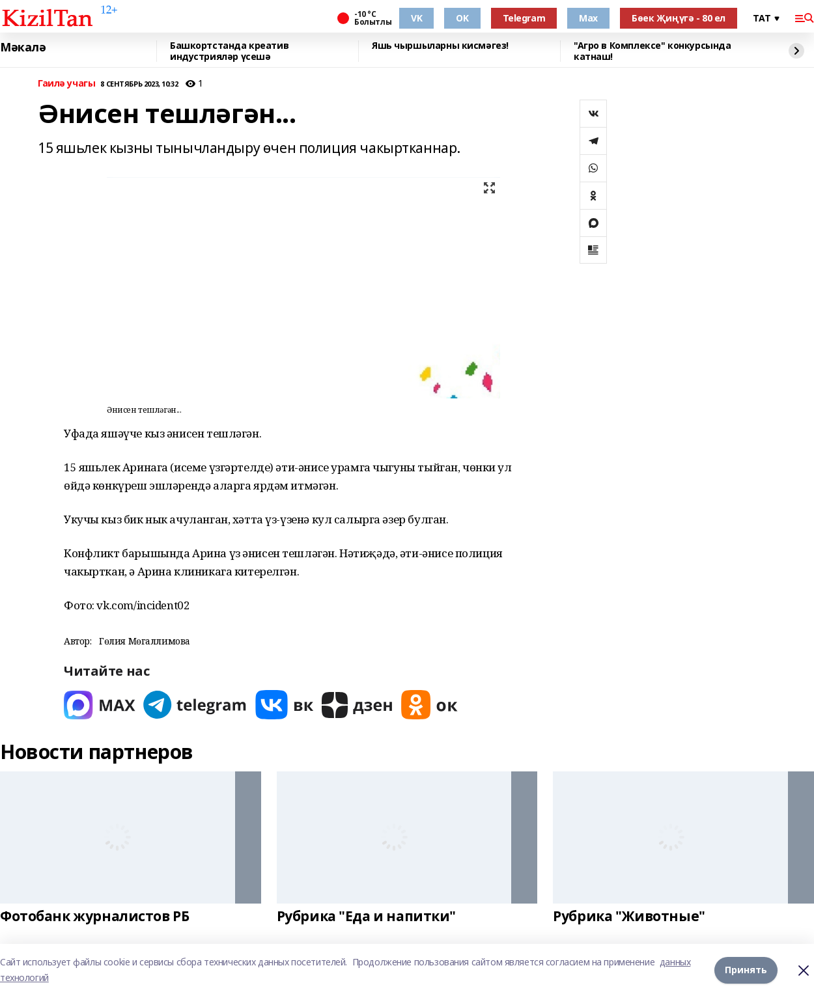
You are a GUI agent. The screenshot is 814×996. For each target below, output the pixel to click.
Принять (746, 969)
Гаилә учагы (66, 83)
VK (416, 18)
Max (588, 18)
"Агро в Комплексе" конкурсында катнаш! (652, 51)
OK (462, 18)
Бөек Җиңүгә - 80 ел (678, 18)
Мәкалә (23, 47)
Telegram (524, 18)
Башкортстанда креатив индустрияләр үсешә (229, 51)
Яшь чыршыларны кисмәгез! (440, 45)
